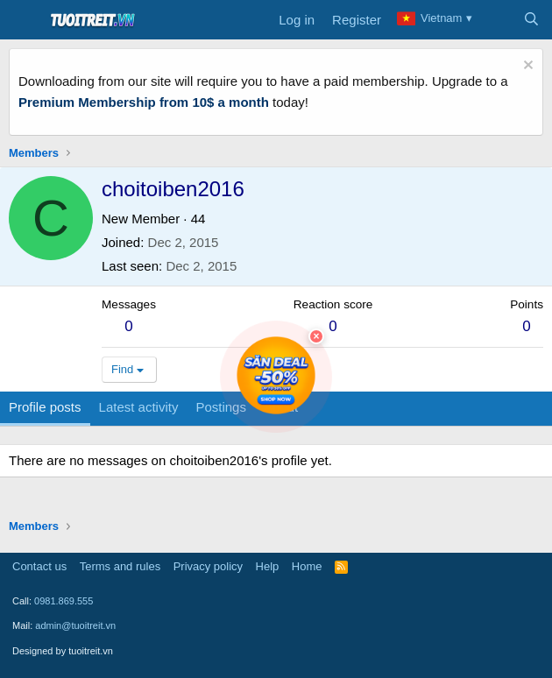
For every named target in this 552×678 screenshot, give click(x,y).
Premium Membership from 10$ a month (143, 102)
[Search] (531, 20)
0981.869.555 (63, 601)
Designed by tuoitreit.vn (62, 651)
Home (307, 566)
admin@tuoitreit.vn (75, 625)
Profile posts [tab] (45, 406)
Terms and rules (120, 566)
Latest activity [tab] (139, 406)
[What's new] (496, 20)
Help (268, 566)
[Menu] (24, 20)
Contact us (39, 566)
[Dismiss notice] (526, 67)
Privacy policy (208, 566)
